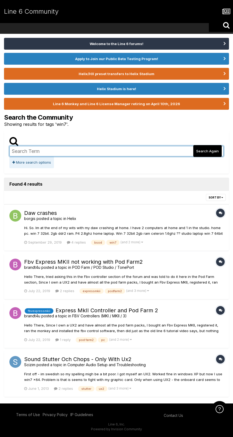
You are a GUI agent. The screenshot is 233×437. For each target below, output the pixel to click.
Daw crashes (40, 213)
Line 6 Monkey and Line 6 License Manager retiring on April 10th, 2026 (116, 104)
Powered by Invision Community (116, 429)
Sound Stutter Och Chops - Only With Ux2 (78, 359)
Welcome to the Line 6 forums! (116, 44)
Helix (71, 218)
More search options (31, 162)
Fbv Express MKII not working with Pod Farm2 (83, 262)
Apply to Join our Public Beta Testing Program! (116, 59)
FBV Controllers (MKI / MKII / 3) (99, 316)
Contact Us (173, 415)
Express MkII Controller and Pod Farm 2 (107, 310)
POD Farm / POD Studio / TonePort (103, 267)
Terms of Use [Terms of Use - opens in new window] (28, 414)
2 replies (64, 291)
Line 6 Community (31, 11)
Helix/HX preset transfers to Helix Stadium (116, 74)
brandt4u (32, 267)
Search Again (207, 151)
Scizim (29, 364)
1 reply (63, 339)
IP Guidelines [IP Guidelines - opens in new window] (81, 414)
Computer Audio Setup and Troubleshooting (106, 364)
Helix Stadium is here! (116, 89)
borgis (29, 218)
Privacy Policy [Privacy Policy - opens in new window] (55, 414)
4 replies (76, 242)
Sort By (216, 197)
